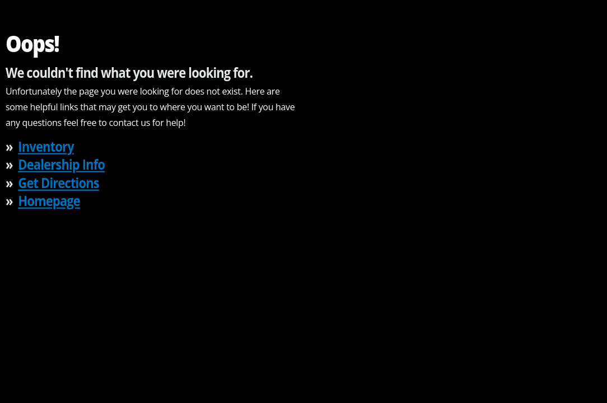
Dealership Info (61, 164)
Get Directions (58, 182)
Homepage (49, 200)
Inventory (45, 146)
